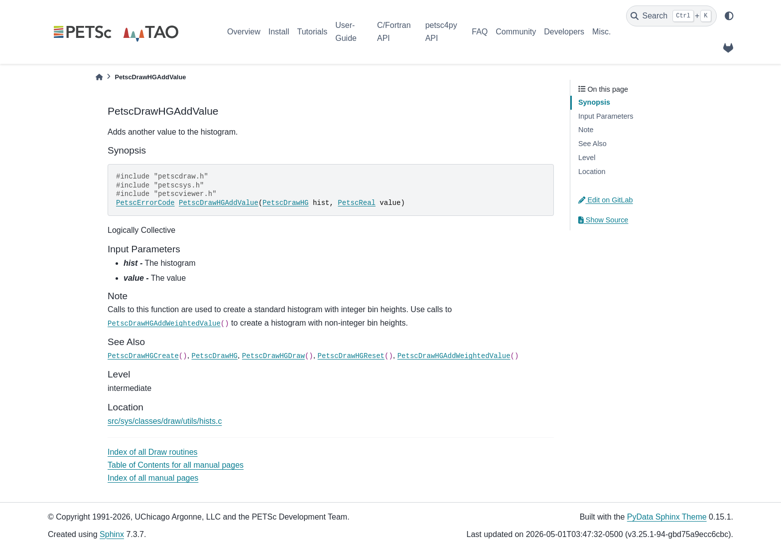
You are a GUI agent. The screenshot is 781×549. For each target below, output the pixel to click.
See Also (592, 144)
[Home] (99, 77)
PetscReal (357, 203)
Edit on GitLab (605, 200)
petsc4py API (441, 31)
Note (585, 130)
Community (516, 31)
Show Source (603, 220)
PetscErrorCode (145, 203)
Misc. (601, 31)
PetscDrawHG (285, 203)
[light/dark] (729, 15)
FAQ (480, 31)
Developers (564, 31)
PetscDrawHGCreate (143, 356)
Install (278, 31)
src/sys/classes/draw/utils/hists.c (165, 421)
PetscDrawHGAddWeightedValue (164, 324)
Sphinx (112, 534)
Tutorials (312, 31)
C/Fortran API (394, 31)
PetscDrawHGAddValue (219, 203)
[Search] (671, 15)
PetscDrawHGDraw (273, 356)
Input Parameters (605, 116)
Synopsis (594, 102)
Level (586, 158)
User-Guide (346, 31)
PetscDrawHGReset (351, 356)
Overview (243, 31)
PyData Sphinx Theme (667, 517)
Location (591, 172)
